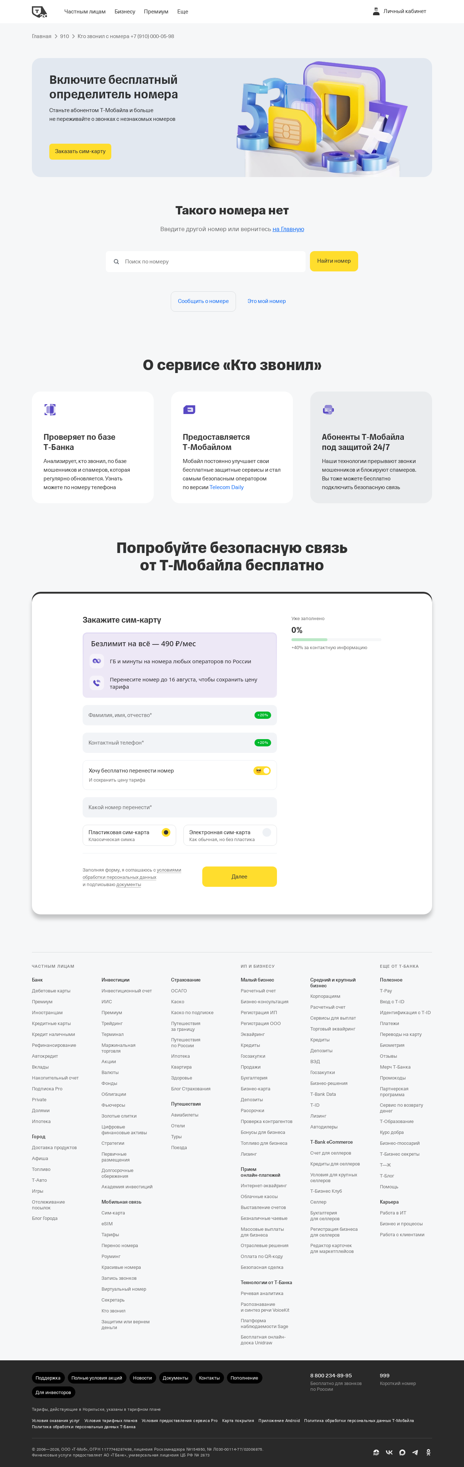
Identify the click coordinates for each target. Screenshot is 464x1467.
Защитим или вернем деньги (126, 1324)
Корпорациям (325, 996)
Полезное (391, 980)
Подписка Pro (47, 1088)
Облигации (114, 1094)
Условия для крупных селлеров (333, 1177)
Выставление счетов (263, 1207)
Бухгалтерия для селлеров (325, 1215)
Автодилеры (323, 1127)
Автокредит (45, 1056)
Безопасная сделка (262, 1267)
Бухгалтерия (254, 1078)
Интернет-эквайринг (264, 1185)
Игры (37, 1191)
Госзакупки (253, 1056)
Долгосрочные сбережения (117, 1173)
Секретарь (113, 1300)
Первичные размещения (116, 1157)
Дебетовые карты (51, 990)
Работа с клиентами (402, 1234)
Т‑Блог (387, 1176)
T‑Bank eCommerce (331, 1142)
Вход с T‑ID (392, 1001)
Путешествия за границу (185, 1026)
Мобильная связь (121, 1202)
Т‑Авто (39, 1180)
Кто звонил (113, 1311)
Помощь (389, 1186)
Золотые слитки (119, 1116)
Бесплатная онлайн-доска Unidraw (263, 1339)
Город (38, 1136)
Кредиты (250, 1045)
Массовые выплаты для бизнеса (262, 1232)
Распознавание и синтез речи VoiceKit (265, 1307)
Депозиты (252, 1099)
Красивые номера (121, 1267)
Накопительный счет (55, 1078)
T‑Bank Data (323, 1094)
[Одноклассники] (428, 1452)
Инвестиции (115, 980)
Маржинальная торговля (119, 1048)
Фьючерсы (113, 1105)
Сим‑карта (113, 1213)
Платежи (389, 1023)
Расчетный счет (258, 990)
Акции (109, 1061)
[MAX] (402, 1452)
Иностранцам (47, 1012)
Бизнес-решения (329, 1083)
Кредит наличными (53, 1034)
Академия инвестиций (127, 1186)
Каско (177, 1001)
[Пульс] (376, 1452)
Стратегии (113, 1143)
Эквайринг (253, 1034)
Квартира (181, 1067)
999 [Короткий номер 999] (385, 1375)
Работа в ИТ (393, 1213)
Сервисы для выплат (333, 1018)
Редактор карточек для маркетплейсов (332, 1248)
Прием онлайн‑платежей (260, 1172)
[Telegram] (415, 1452)
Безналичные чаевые (264, 1218)
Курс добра (392, 1132)
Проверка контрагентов (267, 1121)
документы (128, 884)
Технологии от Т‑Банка (266, 1282)
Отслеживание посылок (48, 1204)
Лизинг (249, 1154)
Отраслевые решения (265, 1245)
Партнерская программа (394, 1091)
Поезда (179, 1147)
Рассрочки (252, 1110)
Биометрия (392, 1045)
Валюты (110, 1072)
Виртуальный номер (124, 1289)
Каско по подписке (192, 1012)
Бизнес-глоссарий (400, 1143)
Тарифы (110, 1234)
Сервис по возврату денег (401, 1108)
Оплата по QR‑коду (262, 1256)
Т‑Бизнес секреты (399, 1154)
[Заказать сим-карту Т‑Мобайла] (80, 152)
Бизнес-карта (255, 1088)
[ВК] (389, 1452)
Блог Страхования (191, 1088)
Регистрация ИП (259, 1012)
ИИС (107, 1001)
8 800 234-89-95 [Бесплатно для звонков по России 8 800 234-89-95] (331, 1375)
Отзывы (388, 1056)
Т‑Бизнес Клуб (326, 1191)
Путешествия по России (185, 1042)
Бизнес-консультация (265, 1001)
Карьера (389, 1202)
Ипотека (41, 1121)
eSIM (107, 1223)
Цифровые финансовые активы (124, 1129)
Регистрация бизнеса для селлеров (334, 1232)
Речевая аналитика (262, 1293)
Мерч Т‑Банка (395, 1067)
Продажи (251, 1067)
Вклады (40, 1067)
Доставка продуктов (54, 1147)
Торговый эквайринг (332, 1029)
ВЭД (315, 1061)
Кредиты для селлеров (335, 1164)
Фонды (109, 1083)
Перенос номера (120, 1245)
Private (39, 1099)
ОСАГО (179, 990)
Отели (178, 1125)
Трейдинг (112, 1023)
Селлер (318, 1202)
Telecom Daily (227, 487)
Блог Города (45, 1218)
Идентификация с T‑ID (405, 1012)
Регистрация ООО (261, 1023)
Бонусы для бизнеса (263, 1132)
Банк (37, 980)
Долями (41, 1110)
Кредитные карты (51, 1023)
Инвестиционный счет (127, 990)
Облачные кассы (259, 1196)
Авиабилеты (184, 1115)
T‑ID (314, 1105)
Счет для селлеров (330, 1153)
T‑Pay (386, 990)
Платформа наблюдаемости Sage (264, 1323)
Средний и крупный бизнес (333, 982)
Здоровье (181, 1078)
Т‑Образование (397, 1121)
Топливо (41, 1169)
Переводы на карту (401, 1034)
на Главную (288, 229)
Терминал (113, 1034)
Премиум (42, 1001)
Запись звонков (119, 1278)
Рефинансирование (54, 1045)
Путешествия (186, 1104)
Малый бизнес (257, 980)
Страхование (185, 980)
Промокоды (393, 1078)
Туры (176, 1136)
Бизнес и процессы (401, 1223)
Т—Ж (385, 1165)
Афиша (40, 1158)
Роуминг (111, 1256)
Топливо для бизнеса (264, 1143)
